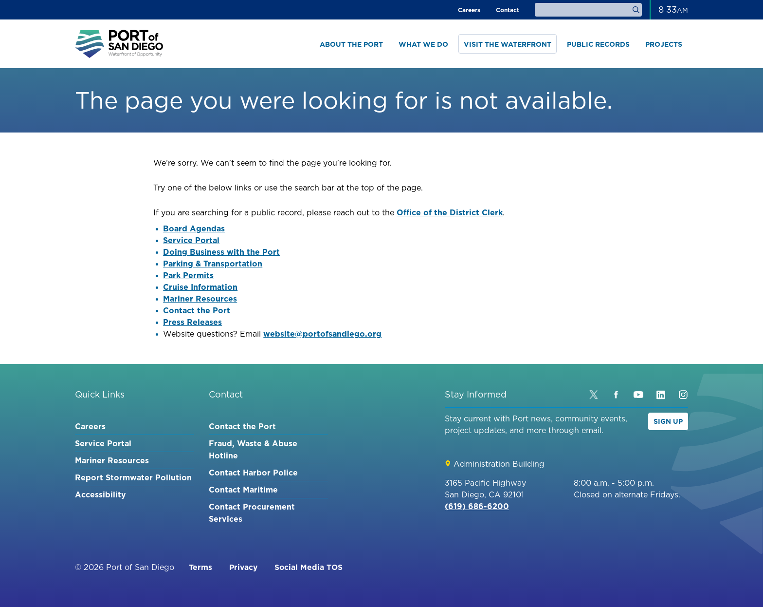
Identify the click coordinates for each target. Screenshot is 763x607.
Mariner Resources (200, 298)
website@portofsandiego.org (322, 333)
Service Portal (191, 240)
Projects (663, 44)
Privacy (244, 567)
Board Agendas (194, 228)
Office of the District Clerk (450, 212)
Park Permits (188, 275)
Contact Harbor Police (253, 472)
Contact (507, 10)
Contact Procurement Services (252, 512)
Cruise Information (200, 287)
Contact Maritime (243, 489)
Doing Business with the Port (221, 252)
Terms (200, 567)
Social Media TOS (310, 567)
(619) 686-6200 (477, 506)
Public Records (598, 44)
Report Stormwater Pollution (133, 477)
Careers (469, 10)
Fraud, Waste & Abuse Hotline (253, 449)
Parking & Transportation (212, 263)
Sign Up (668, 421)
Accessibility (100, 494)
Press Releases (192, 322)
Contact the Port (196, 310)
